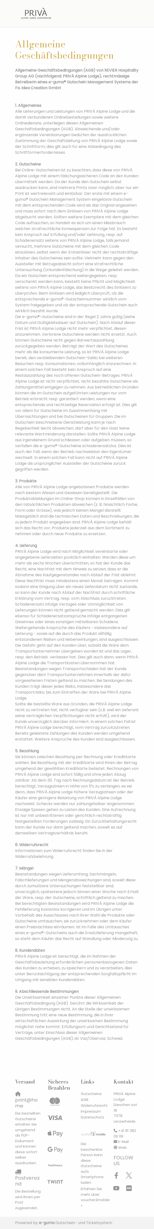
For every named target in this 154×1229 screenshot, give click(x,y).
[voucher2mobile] (93, 1134)
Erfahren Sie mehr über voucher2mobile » (95, 1197)
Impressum (91, 1111)
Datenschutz (92, 1117)
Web (122, 1147)
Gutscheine (91, 1093)
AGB (84, 1099)
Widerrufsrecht (94, 1105)
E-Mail (123, 1141)
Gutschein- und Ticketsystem (75, 1223)
